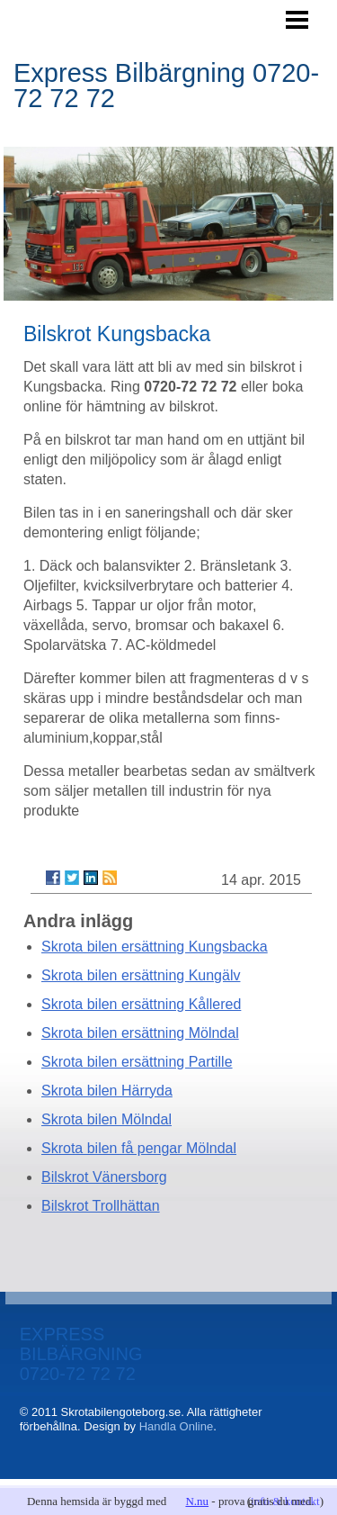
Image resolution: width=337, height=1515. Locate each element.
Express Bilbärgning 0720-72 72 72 (166, 86)
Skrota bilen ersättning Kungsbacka (154, 946)
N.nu (196, 1501)
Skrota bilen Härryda (107, 1090)
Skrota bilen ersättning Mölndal (140, 1033)
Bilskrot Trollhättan (100, 1205)
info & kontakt (285, 1501)
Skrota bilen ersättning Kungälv (140, 975)
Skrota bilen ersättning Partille (137, 1061)
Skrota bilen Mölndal (106, 1119)
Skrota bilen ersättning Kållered (141, 1004)
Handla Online (176, 1426)
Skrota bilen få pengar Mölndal (138, 1148)
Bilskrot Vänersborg (104, 1177)
